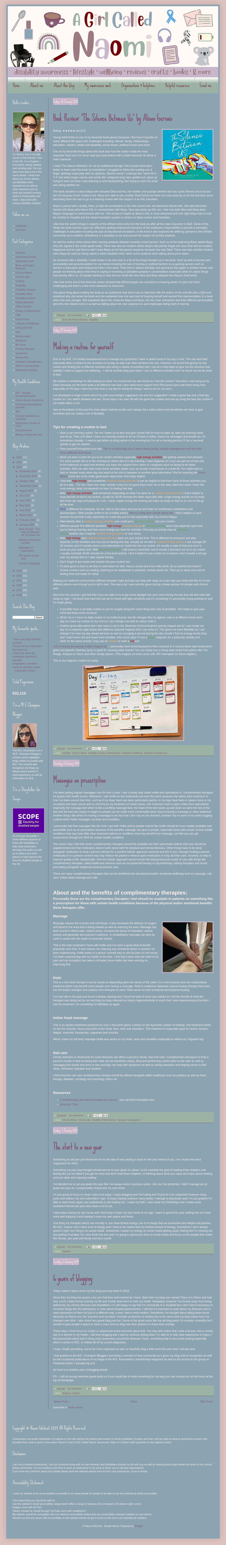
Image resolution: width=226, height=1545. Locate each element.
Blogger (138, 1526)
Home (16, 85)
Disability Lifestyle (25, 289)
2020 (19, 585)
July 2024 (25, 495)
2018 (19, 595)
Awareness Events (26, 257)
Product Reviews (25, 349)
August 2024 (26, 490)
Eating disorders (25, 302)
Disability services (25, 298)
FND (18, 315)
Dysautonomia (24, 430)
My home (21, 344)
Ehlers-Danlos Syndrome (29, 400)
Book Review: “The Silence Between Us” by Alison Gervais (112, 118)
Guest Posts (22, 319)
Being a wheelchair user (29, 434)
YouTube (20, 230)
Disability (93, 319)
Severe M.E (22, 357)
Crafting (20, 281)
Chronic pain (84, 1120)
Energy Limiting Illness (109, 753)
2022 (19, 575)
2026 (19, 457)
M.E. (18, 332)
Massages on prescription (79, 779)
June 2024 (25, 500)
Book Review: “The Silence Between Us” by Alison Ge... (30, 532)
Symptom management (155, 753)
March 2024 (26, 515)
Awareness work (25, 261)
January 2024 (27, 524)
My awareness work (98, 85)
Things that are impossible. (27, 646)
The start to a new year (77, 1146)
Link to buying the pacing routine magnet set (80, 646)
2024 (19, 467)
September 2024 (29, 486)
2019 (19, 590)
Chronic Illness (79, 753)
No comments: (75, 315)
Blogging (66, 1393)
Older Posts (206, 1401)
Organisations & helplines (138, 85)
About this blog (64, 85)
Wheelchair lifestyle (26, 370)
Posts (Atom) (75, 1407)
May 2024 (25, 505)
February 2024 (27, 520)
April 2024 (25, 510)
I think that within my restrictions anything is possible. (24, 657)
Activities (66, 753)
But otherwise (20, 649)
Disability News (24, 294)
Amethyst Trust (69, 1104)
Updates (66, 1251)
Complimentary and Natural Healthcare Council (88, 1099)
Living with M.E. (24, 327)
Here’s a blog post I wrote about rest (151, 513)
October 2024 (27, 481)
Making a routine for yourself (83, 346)
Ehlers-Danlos (109, 1120)
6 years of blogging (72, 1278)
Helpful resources (177, 85)
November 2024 (28, 476)
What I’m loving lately (27, 366)
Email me (206, 85)
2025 (19, 462)
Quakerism (22, 353)
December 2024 (28, 471)
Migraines (21, 340)
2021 (19, 580)
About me (36, 85)
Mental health (23, 336)
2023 (19, 570)
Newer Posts (61, 1401)
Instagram (21, 225)
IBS (18, 411)
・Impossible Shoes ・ (25, 670)
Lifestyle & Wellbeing (132, 753)
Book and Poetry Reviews (75, 319)
